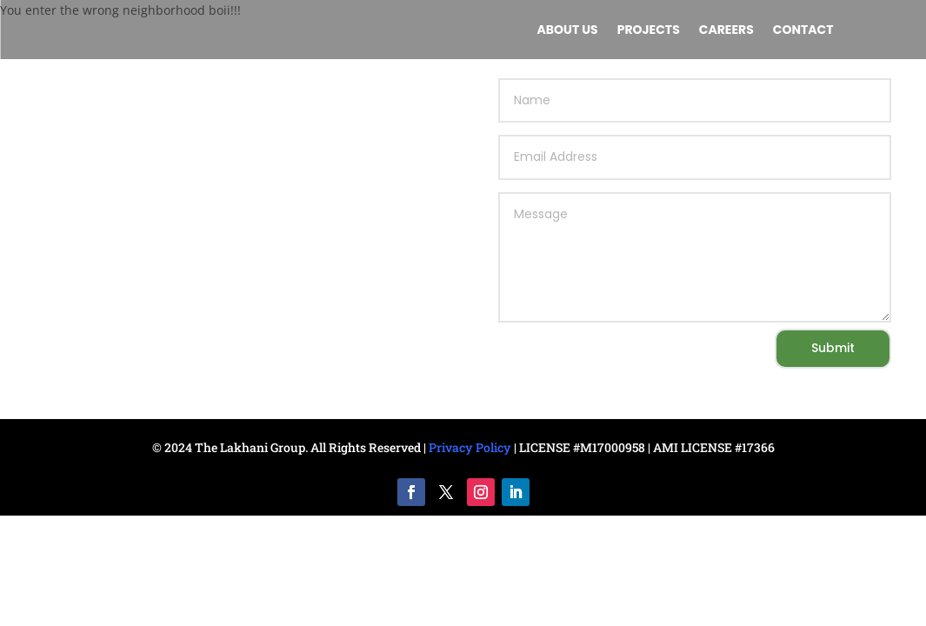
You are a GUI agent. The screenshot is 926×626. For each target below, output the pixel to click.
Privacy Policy (470, 447)
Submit (833, 347)
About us (567, 30)
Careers (726, 30)
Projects (648, 30)
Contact (803, 30)
